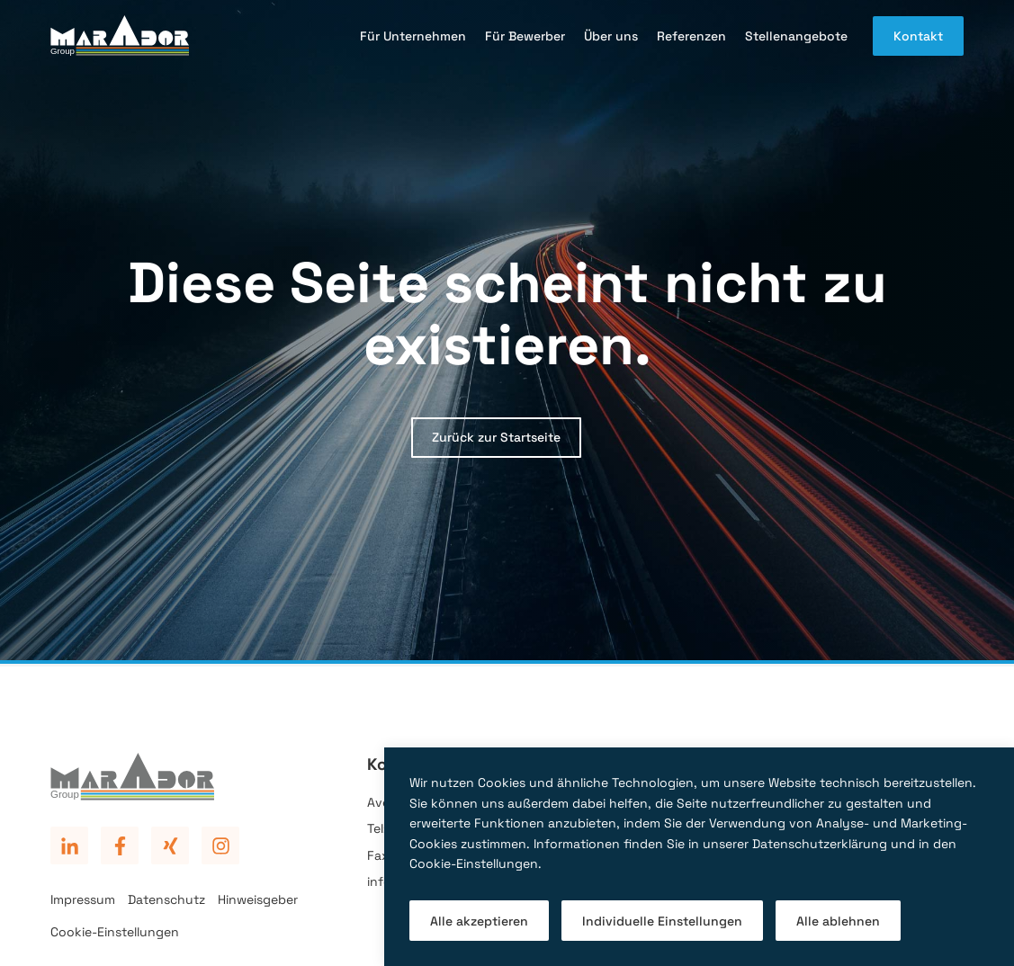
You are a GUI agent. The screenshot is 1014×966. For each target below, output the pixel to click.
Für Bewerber (525, 36)
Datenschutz (166, 899)
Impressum (82, 899)
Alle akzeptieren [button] (479, 921)
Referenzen (691, 36)
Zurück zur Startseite (496, 437)
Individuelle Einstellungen (662, 921)
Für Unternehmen (413, 36)
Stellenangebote (796, 36)
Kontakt (918, 36)
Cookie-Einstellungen (114, 932)
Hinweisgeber (258, 899)
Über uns (611, 36)
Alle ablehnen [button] (838, 921)
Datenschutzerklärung (819, 844)
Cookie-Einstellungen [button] (473, 863)
